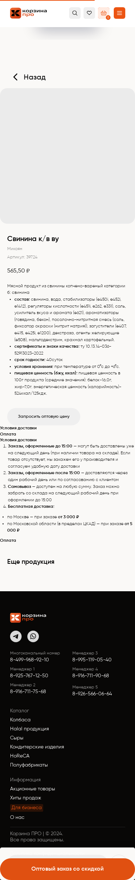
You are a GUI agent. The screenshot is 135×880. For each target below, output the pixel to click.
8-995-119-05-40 (92, 659)
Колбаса (20, 719)
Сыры (16, 738)
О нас (17, 817)
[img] (28, 618)
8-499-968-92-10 (29, 659)
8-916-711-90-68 (90, 675)
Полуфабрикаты (29, 765)
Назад (35, 77)
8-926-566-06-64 (92, 693)
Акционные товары (32, 788)
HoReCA (20, 756)
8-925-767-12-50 (29, 675)
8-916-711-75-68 (28, 691)
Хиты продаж (25, 797)
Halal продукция (29, 728)
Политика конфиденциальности (47, 853)
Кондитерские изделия (37, 747)
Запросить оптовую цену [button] (43, 417)
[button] (119, 13)
